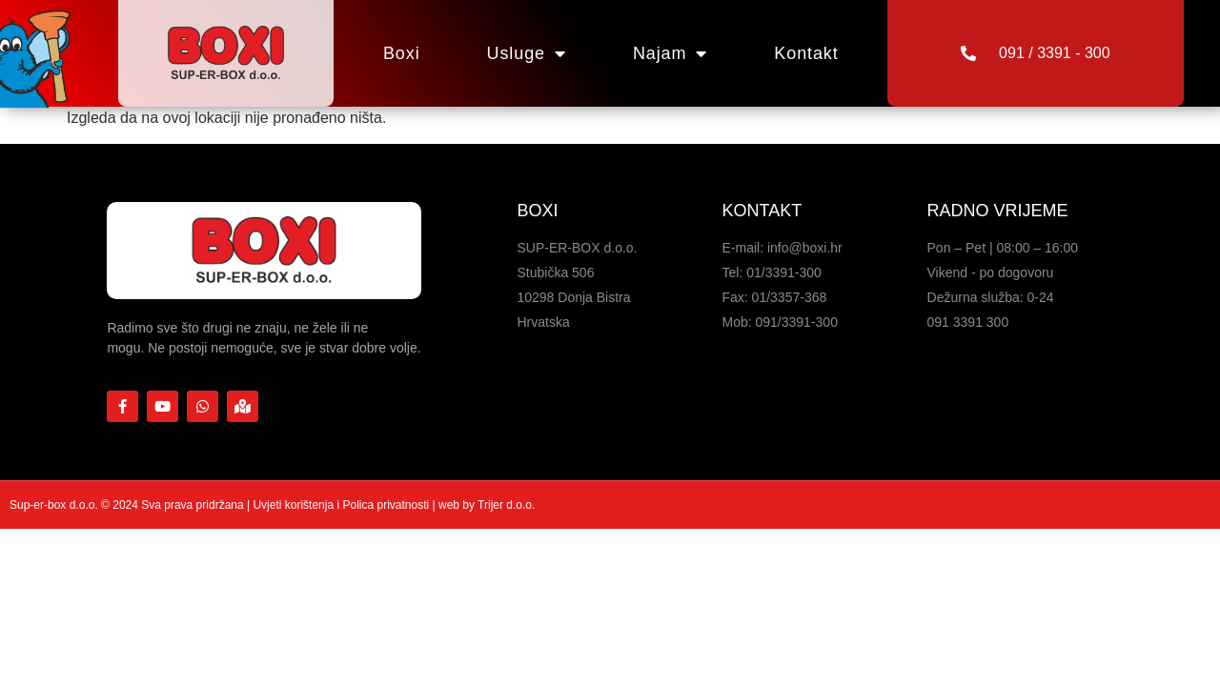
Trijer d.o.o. (506, 505)
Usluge (526, 53)
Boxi (401, 53)
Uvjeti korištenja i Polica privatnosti (342, 505)
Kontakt (806, 53)
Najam (670, 53)
